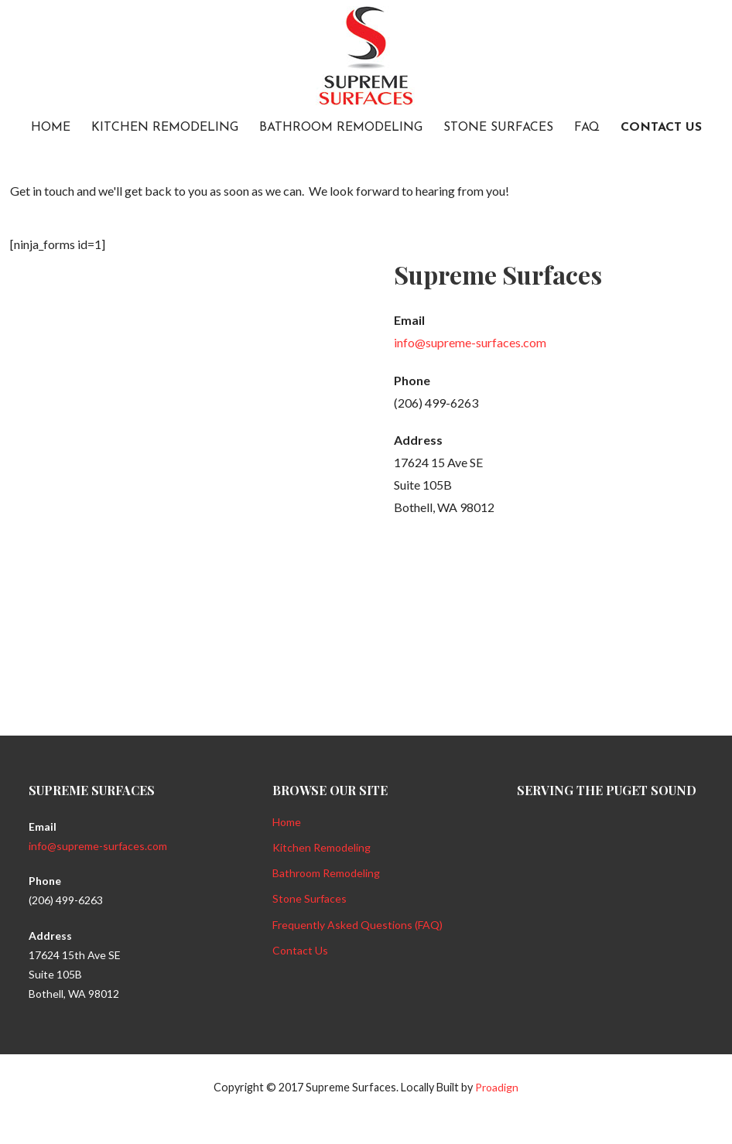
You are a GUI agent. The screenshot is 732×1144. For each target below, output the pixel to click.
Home (50, 127)
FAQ (587, 127)
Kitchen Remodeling (164, 127)
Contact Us (661, 127)
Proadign (496, 1087)
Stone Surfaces (498, 127)
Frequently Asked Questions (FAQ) (357, 924)
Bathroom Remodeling (340, 127)
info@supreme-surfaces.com (470, 342)
